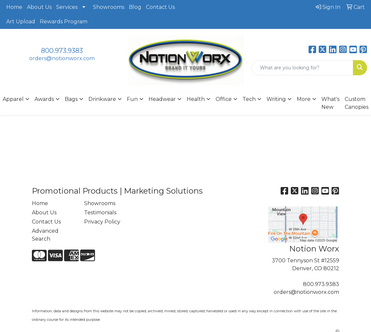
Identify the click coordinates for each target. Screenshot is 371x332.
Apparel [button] (13, 99)
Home (14, 7)
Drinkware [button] (102, 99)
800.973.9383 (62, 51)
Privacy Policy (102, 222)
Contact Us (160, 7)
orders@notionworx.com (62, 58)
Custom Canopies (356, 103)
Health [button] (196, 99)
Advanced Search (45, 235)
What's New (330, 103)
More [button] (304, 99)
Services (67, 7)
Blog (135, 7)
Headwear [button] (162, 99)
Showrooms (108, 7)
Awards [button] (44, 99)
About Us (39, 7)
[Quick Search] (302, 67)
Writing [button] (276, 99)
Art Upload (20, 21)
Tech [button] (249, 99)
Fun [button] (132, 99)
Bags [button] (71, 99)
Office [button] (224, 99)
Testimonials (100, 212)
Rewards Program (63, 21)
